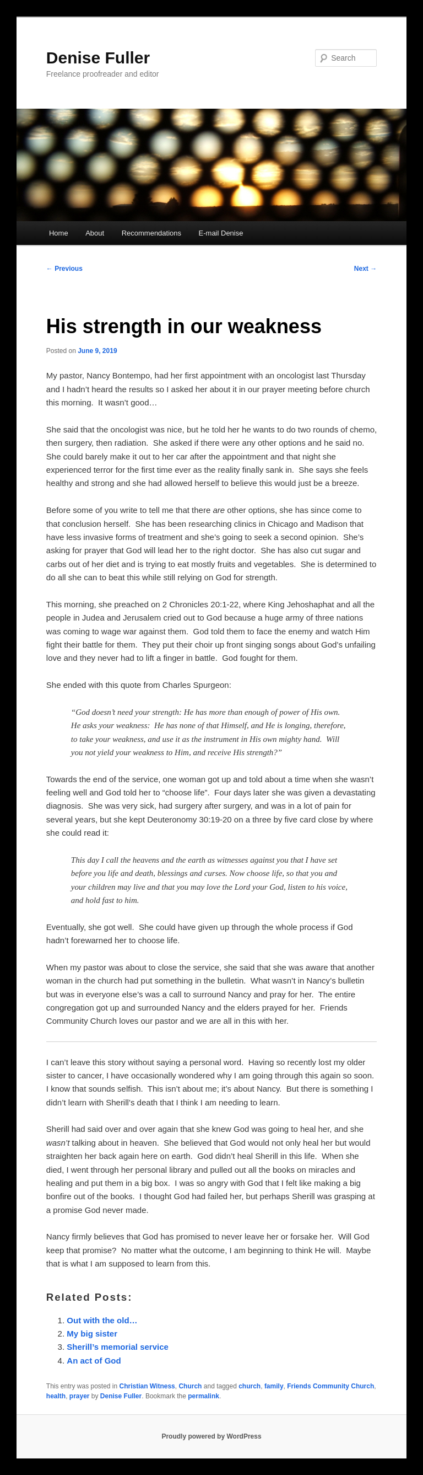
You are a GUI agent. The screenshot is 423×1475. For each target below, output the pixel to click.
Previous (64, 268)
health (56, 1396)
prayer (79, 1396)
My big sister (92, 1333)
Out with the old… (102, 1320)
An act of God (94, 1360)
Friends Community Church (330, 1386)
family (274, 1386)
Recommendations (151, 233)
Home (58, 233)
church (249, 1386)
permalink (203, 1396)
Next (365, 268)
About (94, 233)
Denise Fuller (98, 58)
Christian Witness (147, 1386)
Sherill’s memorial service (118, 1346)
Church (190, 1386)
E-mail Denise (221, 233)
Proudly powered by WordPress (211, 1436)
